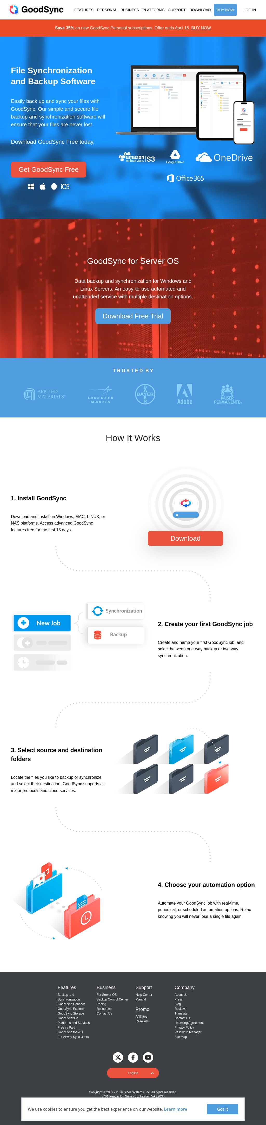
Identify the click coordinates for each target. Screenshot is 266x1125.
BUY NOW (225, 10)
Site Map (181, 1037)
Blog (178, 1004)
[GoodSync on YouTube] (148, 1057)
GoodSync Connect (71, 1004)
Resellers (142, 1021)
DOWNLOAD (200, 10)
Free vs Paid (66, 1027)
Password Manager (188, 1032)
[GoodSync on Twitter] (118, 1057)
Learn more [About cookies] (175, 1109)
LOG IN (250, 10)
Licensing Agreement (189, 1023)
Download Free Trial (133, 316)
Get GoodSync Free (48, 169)
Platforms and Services (74, 1023)
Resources (104, 1009)
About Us (181, 995)
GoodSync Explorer (71, 1009)
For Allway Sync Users (73, 1037)
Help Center (144, 995)
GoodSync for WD (70, 1032)
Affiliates (141, 1016)
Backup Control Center (112, 999)
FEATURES (84, 10)
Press (179, 999)
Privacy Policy (184, 1027)
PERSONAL (107, 10)
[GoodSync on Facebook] (133, 1057)
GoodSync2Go (68, 1018)
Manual (141, 999)
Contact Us (104, 1013)
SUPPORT (176, 10)
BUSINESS (130, 10)
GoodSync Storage (71, 1013)
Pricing (101, 1004)
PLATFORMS (154, 10)
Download (185, 538)
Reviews (180, 1009)
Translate (181, 1013)
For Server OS (107, 995)
